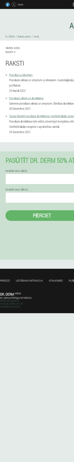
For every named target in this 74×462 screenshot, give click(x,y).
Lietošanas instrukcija (29, 280)
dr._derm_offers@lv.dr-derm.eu (16, 297)
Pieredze (5, 280)
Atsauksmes (56, 280)
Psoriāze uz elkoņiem (21, 75)
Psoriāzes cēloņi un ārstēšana (26, 98)
